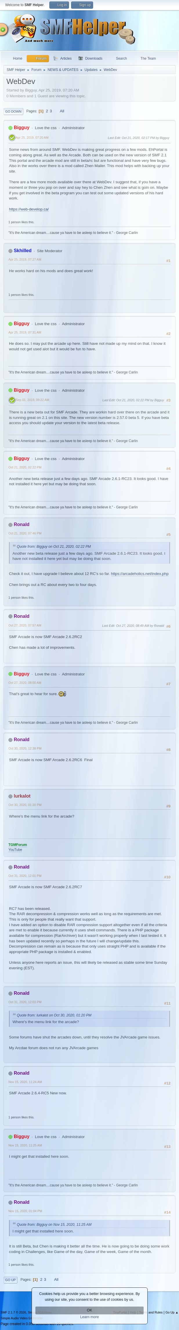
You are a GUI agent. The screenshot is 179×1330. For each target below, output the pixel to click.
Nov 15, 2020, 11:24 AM (25, 1082)
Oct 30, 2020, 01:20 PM (24, 805)
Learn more (89, 1317)
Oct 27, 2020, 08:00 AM (24, 682)
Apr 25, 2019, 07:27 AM (24, 259)
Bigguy (21, 127)
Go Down (13, 111)
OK (89, 1310)
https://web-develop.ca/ (29, 209)
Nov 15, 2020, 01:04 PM (25, 1211)
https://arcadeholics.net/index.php (140, 573)
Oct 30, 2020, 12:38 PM (24, 748)
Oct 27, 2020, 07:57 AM (24, 625)
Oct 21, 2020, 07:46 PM (24, 533)
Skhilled (22, 250)
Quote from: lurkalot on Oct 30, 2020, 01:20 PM (54, 1015)
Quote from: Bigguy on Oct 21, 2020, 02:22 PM (54, 547)
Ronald (21, 524)
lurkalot (22, 796)
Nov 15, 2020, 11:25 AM (25, 1145)
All (62, 111)
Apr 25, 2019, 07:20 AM (32, 137)
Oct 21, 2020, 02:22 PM (24, 467)
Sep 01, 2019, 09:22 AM (32, 400)
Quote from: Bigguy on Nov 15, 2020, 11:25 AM (54, 1225)
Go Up (10, 1280)
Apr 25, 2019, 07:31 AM (24, 332)
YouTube (15, 850)
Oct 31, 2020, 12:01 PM (24, 875)
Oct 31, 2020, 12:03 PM (24, 1002)
